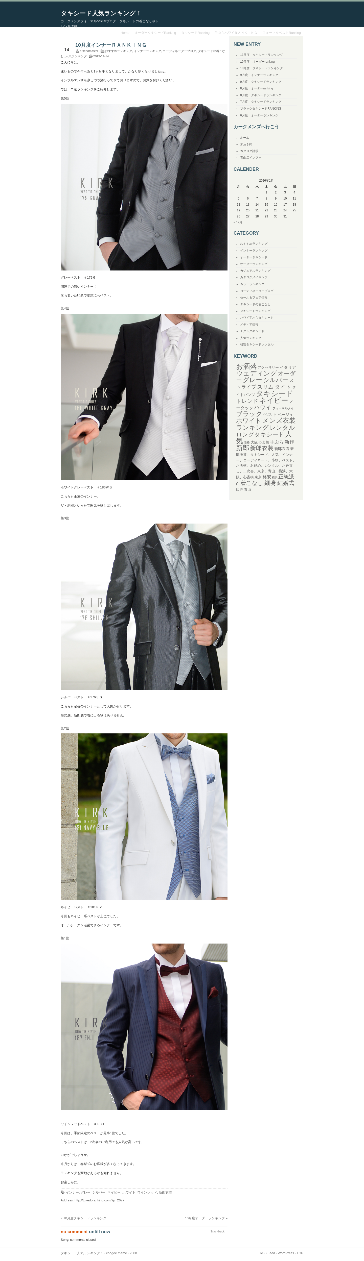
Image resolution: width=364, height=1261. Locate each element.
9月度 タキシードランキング (260, 82)
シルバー (98, 1192)
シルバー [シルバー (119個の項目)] (275, 380)
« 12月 (238, 222)
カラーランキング (252, 284)
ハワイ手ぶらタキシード (257, 317)
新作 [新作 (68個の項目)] (289, 441)
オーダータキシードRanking (155, 33)
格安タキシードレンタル (257, 344)
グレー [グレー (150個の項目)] (252, 379)
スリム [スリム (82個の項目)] (265, 387)
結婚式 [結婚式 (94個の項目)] (285, 483)
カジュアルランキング (255, 271)
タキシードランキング (255, 311)
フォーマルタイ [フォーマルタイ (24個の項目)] (283, 408)
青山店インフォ (250, 157)
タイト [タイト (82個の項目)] (283, 387)
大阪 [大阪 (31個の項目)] (254, 442)
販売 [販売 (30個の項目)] (239, 489)
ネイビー (114, 1192)
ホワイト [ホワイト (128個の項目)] (248, 420)
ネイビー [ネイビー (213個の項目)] (273, 400)
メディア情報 (249, 324)
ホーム (244, 137)
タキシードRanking (195, 33)
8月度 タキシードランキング (260, 95)
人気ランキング (76, 56)
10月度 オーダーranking (257, 61)
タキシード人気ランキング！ (101, 13)
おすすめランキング (118, 51)
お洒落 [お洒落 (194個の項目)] (246, 366)
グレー (85, 1192)
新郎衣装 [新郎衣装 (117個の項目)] (261, 448)
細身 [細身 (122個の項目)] (270, 483)
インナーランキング (147, 51)
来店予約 (246, 144)
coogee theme (116, 1253)
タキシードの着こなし (255, 304)
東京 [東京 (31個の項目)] (258, 477)
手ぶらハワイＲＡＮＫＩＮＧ (236, 33)
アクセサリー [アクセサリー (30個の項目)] (268, 367)
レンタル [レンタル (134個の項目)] (282, 427)
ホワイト (128, 1192)
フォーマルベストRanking (281, 33)
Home (125, 33)
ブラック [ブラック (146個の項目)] (249, 413)
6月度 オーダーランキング (259, 115)
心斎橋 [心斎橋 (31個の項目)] (264, 442)
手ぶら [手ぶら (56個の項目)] (277, 441)
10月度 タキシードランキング (261, 68)
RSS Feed (267, 1253)
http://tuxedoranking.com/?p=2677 (99, 1200)
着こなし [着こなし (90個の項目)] (251, 483)
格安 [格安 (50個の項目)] (267, 476)
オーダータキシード (253, 257)
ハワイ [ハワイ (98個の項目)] (262, 407)
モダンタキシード (252, 331)
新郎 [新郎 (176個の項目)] (242, 448)
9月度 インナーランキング (259, 75)
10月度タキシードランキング (84, 1218)
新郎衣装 (165, 1192)
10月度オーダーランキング (205, 1218)
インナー (72, 1192)
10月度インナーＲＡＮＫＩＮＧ (111, 45)
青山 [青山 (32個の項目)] (247, 489)
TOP (300, 1253)
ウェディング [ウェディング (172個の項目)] (256, 373)
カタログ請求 (249, 151)
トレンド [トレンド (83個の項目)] (247, 401)
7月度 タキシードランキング (260, 102)
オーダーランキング (253, 264)
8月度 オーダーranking (256, 88)
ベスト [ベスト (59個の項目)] (270, 414)
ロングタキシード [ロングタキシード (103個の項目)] (260, 434)
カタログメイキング (253, 277)
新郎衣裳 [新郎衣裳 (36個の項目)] (281, 449)
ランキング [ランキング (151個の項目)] (252, 427)
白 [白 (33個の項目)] (238, 484)
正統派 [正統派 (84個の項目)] (286, 476)
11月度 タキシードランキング (261, 55)
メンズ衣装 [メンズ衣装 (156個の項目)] (279, 420)
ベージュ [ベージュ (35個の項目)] (285, 415)
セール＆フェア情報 (253, 297)
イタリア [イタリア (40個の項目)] (288, 367)
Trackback (217, 1231)
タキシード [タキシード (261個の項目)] (274, 393)
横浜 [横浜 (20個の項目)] (275, 477)
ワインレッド (147, 1192)
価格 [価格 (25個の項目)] (247, 442)
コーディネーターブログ (179, 51)
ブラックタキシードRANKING (260, 108)
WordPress (286, 1253)
